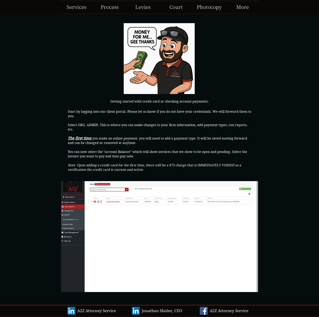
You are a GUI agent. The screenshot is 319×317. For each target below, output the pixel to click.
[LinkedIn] (71, 311)
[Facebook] (204, 311)
